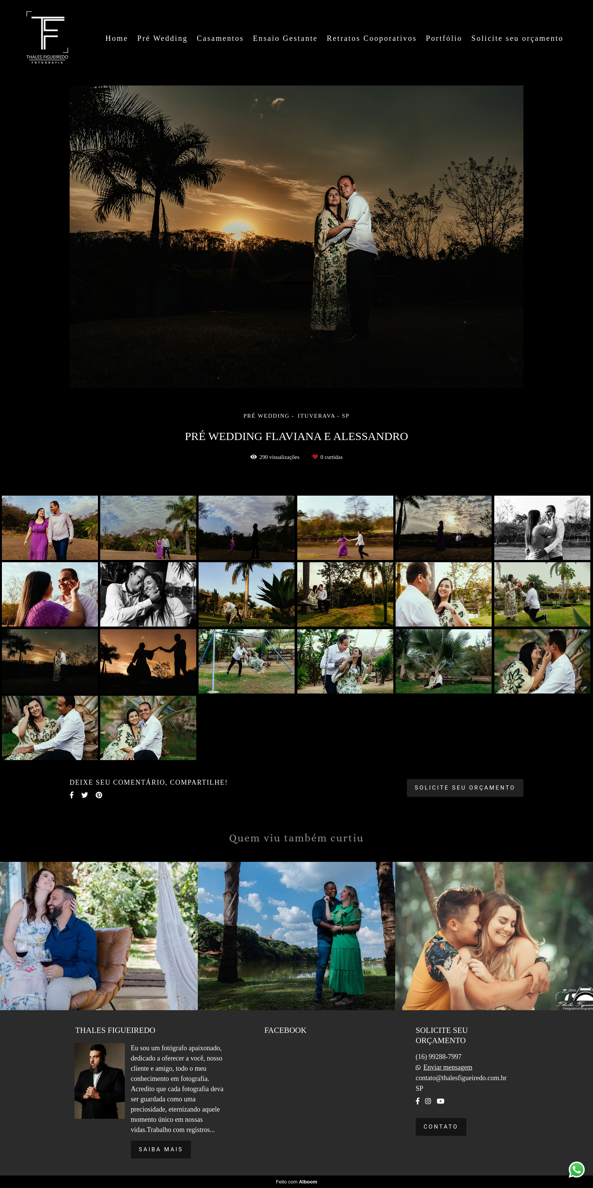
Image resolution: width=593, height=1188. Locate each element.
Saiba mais (161, 1149)
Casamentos (220, 38)
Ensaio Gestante (285, 38)
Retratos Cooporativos (372, 38)
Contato (441, 1126)
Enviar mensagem (447, 1067)
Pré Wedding (162, 38)
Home (117, 38)
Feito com (296, 1182)
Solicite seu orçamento (517, 38)
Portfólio (444, 38)
